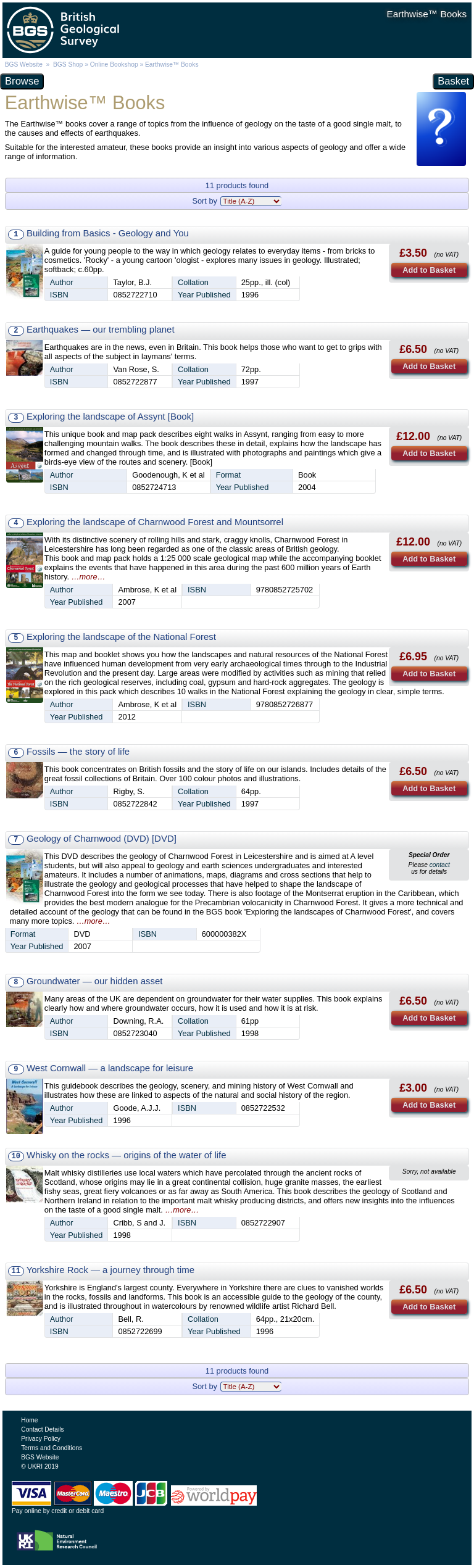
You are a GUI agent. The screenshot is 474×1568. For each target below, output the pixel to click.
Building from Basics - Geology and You (108, 233)
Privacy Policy (40, 1438)
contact (440, 864)
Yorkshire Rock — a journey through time (110, 1269)
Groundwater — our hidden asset (95, 981)
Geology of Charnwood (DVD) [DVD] (102, 838)
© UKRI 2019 (39, 1466)
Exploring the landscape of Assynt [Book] (110, 416)
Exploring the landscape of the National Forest (121, 636)
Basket (453, 81)
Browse (22, 81)
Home (29, 1420)
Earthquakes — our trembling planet (101, 329)
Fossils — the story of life (78, 751)
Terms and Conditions (51, 1448)
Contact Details (42, 1429)
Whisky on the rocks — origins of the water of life (127, 1155)
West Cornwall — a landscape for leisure (110, 1068)
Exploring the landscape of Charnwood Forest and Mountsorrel (155, 521)
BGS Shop (68, 64)
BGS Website (24, 64)
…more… (89, 576)
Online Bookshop (114, 64)
